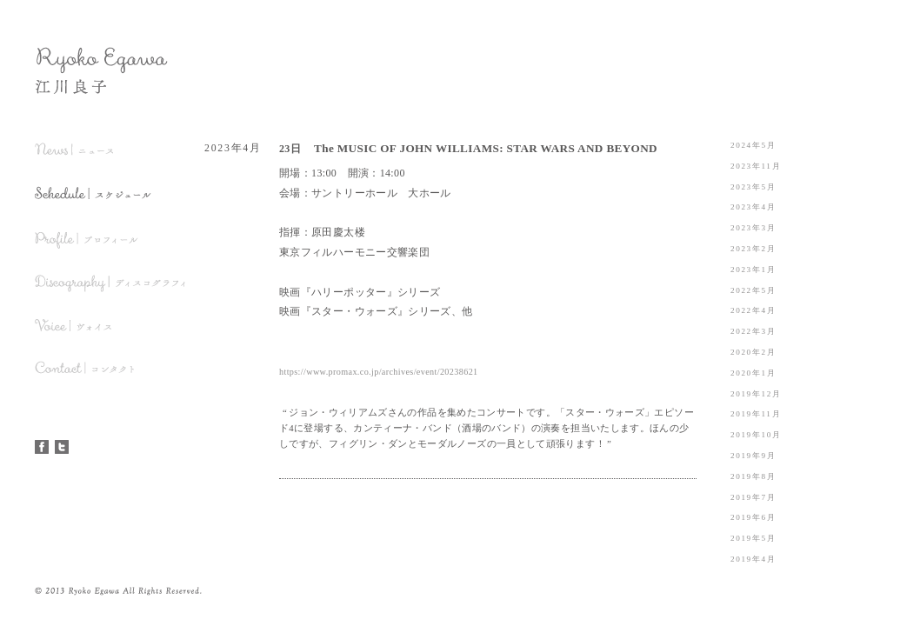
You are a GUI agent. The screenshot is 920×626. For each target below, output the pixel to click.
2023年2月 (753, 248)
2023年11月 (755, 166)
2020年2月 (753, 352)
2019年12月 (755, 394)
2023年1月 (753, 269)
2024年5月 (753, 145)
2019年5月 (753, 538)
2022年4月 (753, 310)
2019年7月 (753, 497)
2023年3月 (753, 227)
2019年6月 (753, 517)
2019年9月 (753, 455)
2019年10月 (755, 434)
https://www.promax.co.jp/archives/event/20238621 (378, 371)
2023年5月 (753, 187)
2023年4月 (753, 207)
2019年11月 (755, 414)
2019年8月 (753, 476)
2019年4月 (753, 559)
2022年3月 (753, 331)
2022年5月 (753, 290)
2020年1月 (753, 373)
